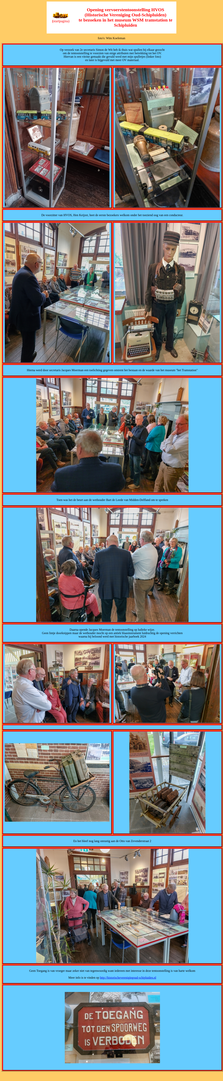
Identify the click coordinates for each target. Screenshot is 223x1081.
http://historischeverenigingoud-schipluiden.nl (128, 977)
